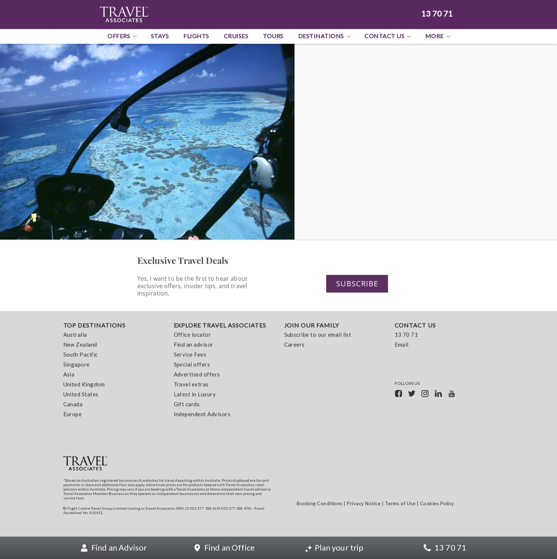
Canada (73, 404)
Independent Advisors (202, 414)
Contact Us (388, 36)
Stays (160, 35)
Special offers (192, 365)
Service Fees (190, 355)
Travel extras (191, 385)
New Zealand (80, 345)
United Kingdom (84, 385)
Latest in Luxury (195, 394)
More (438, 36)
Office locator (192, 335)
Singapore (76, 365)
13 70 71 (437, 13)
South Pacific (80, 355)
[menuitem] (113, 371)
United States (81, 394)
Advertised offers (197, 375)
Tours (273, 35)
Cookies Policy (437, 503)
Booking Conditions (319, 503)
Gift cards (187, 404)
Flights (196, 35)
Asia (69, 375)
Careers (294, 345)
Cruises (236, 35)
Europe (72, 414)
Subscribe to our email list (318, 335)
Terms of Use (400, 503)
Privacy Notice (363, 503)
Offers (122, 36)
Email (402, 345)
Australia (75, 335)
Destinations (325, 36)
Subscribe (357, 284)
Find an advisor (194, 345)
